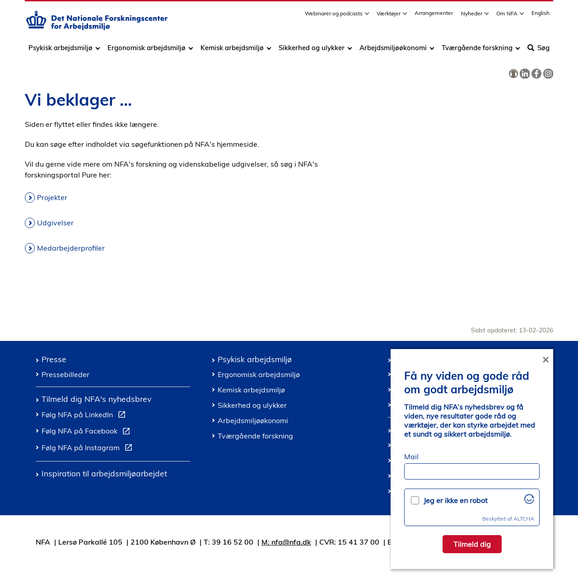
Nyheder (472, 16)
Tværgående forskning (477, 51)
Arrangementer (434, 16)
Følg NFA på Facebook (88, 432)
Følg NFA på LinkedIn (85, 416)
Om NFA (507, 16)
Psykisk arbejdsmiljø (61, 51)
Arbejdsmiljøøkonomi (393, 51)
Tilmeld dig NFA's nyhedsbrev (96, 399)
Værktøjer (389, 16)
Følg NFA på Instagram (89, 449)
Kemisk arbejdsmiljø (232, 51)
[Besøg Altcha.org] (529, 501)
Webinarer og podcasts (334, 16)
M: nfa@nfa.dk (286, 541)
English (540, 16)
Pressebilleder (65, 374)
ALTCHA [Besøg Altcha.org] (523, 518)
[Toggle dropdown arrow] (368, 16)
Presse (54, 359)
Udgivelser (55, 222)
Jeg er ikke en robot (456, 500)
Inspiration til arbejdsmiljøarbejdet (104, 473)
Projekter (52, 197)
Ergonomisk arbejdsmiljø (146, 51)
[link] (513, 74)
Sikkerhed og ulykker (312, 51)
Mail (411, 456)
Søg (538, 51)
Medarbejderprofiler (71, 247)
